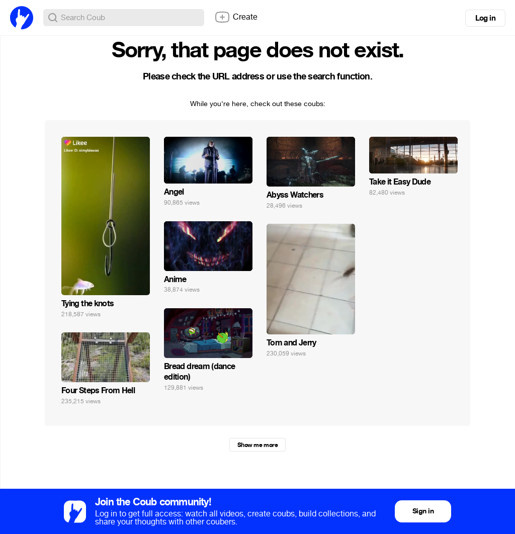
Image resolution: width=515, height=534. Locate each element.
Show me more (257, 445)
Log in (485, 18)
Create (236, 17)
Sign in (423, 511)
